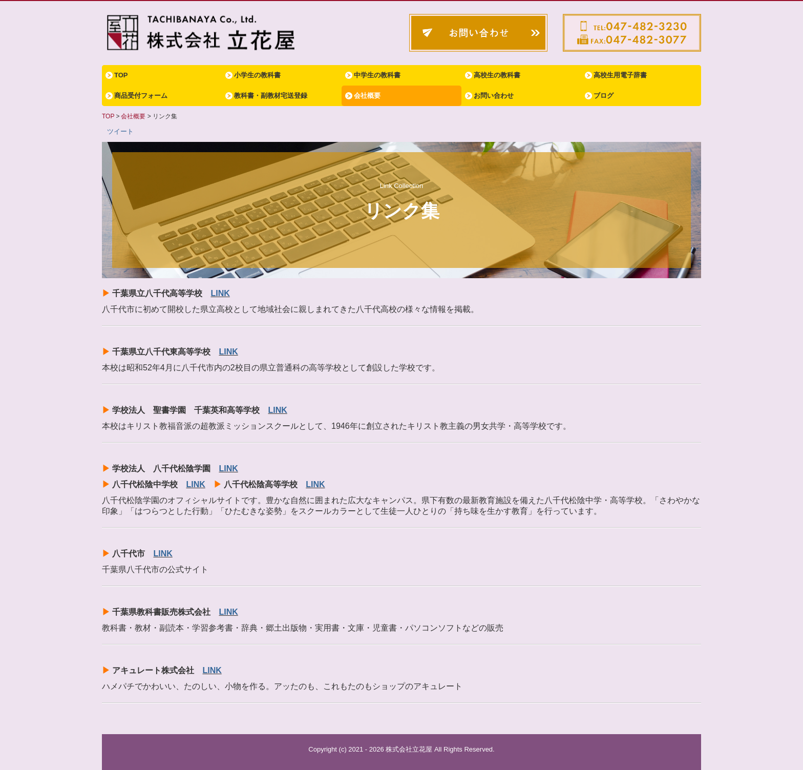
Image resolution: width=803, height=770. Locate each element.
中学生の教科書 (377, 75)
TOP (121, 75)
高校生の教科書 (497, 75)
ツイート (120, 131)
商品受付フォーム (140, 95)
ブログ (604, 95)
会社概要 (367, 95)
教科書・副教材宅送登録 (270, 95)
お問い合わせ (494, 95)
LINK (219, 293)
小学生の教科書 (257, 75)
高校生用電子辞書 (620, 75)
